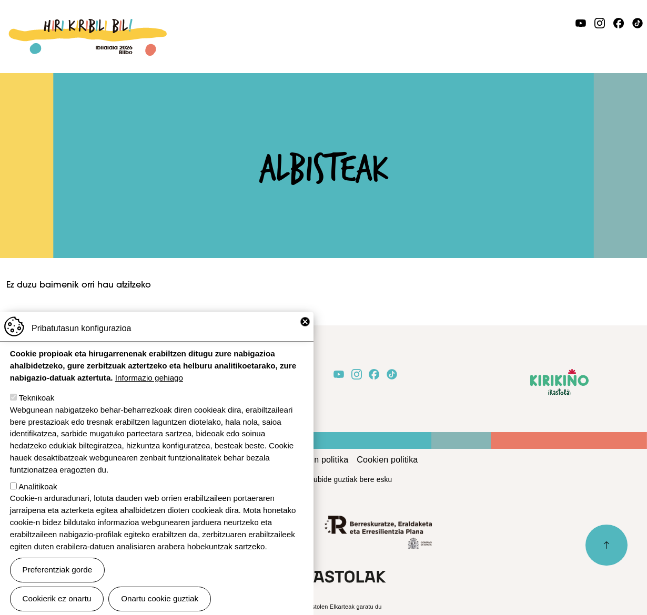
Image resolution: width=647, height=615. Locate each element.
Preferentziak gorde (58, 583)
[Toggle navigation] (634, 45)
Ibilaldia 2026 (87, 25)
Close (305, 336)
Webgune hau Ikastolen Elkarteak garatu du (323, 606)
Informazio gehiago (149, 391)
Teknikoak (37, 411)
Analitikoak (37, 500)
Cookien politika (387, 459)
